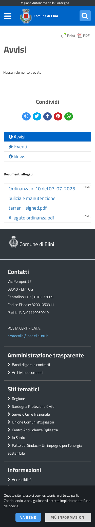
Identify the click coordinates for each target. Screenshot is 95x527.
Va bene (28, 517)
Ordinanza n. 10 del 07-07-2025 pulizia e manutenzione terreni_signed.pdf (42, 198)
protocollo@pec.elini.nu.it (28, 336)
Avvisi (17, 136)
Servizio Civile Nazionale (31, 414)
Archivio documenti (27, 372)
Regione (18, 398)
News (17, 156)
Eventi (18, 146)
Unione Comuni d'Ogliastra (33, 422)
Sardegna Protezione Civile (33, 406)
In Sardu (18, 437)
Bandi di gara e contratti (31, 365)
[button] (85, 15)
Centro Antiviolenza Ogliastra (35, 430)
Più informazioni (68, 517)
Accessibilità (22, 479)
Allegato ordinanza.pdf (31, 217)
